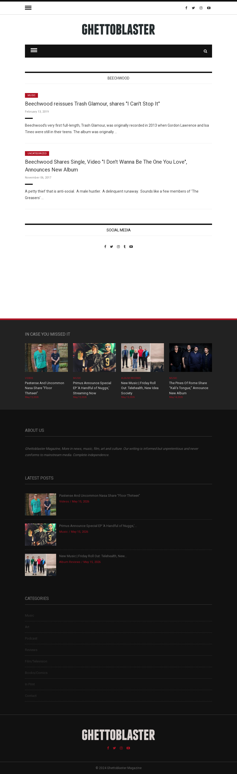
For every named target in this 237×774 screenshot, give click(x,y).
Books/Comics (36, 673)
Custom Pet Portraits (40, 284)
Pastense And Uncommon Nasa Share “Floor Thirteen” (44, 388)
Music (31, 95)
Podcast (31, 638)
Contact (31, 696)
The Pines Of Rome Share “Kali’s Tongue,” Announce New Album (188, 388)
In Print (30, 684)
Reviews (31, 650)
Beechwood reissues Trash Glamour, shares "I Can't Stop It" (92, 104)
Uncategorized (37, 153)
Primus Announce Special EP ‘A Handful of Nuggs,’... (98, 526)
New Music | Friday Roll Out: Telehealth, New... (93, 556)
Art (27, 627)
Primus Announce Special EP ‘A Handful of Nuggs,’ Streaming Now (92, 388)
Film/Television (36, 661)
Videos (29, 378)
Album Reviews (131, 378)
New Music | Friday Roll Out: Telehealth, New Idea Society (140, 388)
